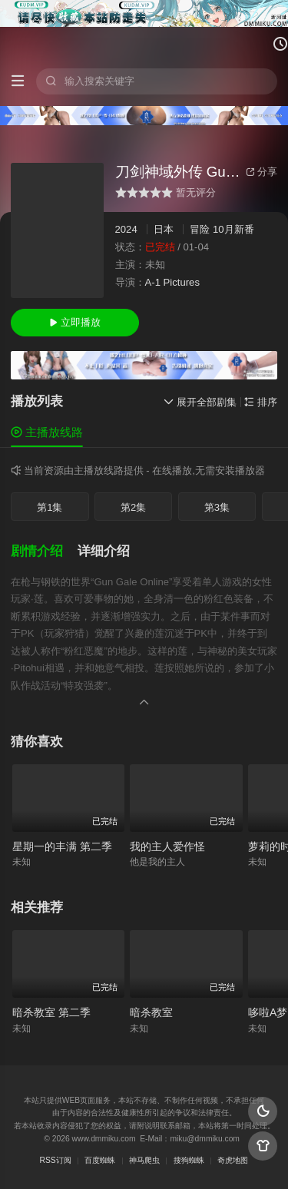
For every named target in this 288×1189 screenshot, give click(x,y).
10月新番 (233, 229)
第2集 (133, 507)
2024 (126, 229)
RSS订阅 (55, 1160)
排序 (260, 402)
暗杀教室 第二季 (51, 1012)
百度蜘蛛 (99, 1160)
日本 (164, 229)
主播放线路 (47, 432)
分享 (261, 171)
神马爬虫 (144, 1160)
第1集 (49, 507)
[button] (44, 551)
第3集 (217, 507)
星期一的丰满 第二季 (62, 846)
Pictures (182, 282)
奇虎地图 (232, 1160)
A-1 (153, 282)
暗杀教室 (151, 1012)
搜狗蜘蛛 (189, 1160)
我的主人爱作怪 (167, 846)
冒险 (200, 229)
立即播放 (75, 322)
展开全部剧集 (200, 402)
